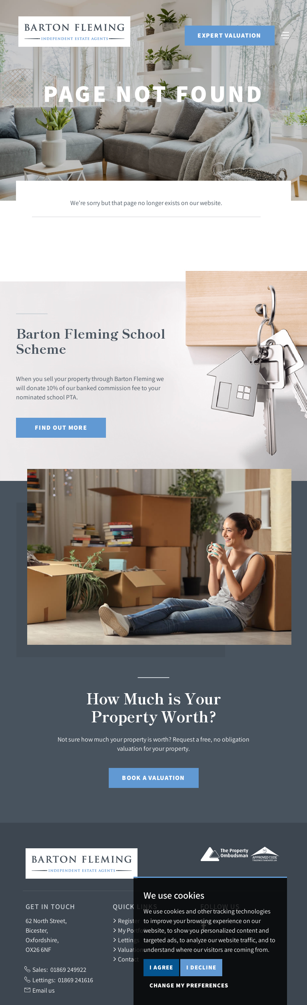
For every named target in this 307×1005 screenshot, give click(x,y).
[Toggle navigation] (285, 34)
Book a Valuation (153, 778)
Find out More (61, 427)
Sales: (55, 969)
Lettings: (58, 980)
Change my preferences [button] (189, 985)
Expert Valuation (229, 35)
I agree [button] (161, 967)
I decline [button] (201, 967)
